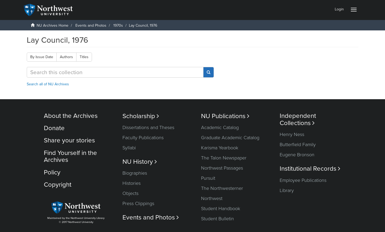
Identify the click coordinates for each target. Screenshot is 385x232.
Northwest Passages (222, 168)
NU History (139, 162)
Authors (66, 57)
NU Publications (225, 116)
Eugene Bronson (297, 155)
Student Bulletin (217, 219)
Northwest (211, 198)
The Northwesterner (222, 188)
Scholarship (140, 116)
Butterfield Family (298, 144)
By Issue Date (41, 57)
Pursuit (208, 178)
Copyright (57, 185)
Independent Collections (298, 119)
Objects (130, 193)
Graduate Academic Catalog (230, 138)
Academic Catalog (220, 127)
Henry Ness (292, 134)
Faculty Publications (143, 138)
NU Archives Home (52, 25)
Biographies (134, 173)
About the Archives (71, 116)
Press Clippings (138, 203)
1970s (118, 25)
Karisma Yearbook (219, 148)
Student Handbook (220, 208)
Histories (131, 183)
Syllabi (129, 148)
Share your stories (69, 140)
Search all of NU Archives (48, 84)
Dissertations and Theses (148, 127)
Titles (84, 57)
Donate (54, 128)
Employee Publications (303, 180)
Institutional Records (310, 169)
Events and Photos (90, 25)
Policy (52, 172)
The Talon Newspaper (224, 158)
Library (287, 190)
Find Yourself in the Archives (70, 156)
